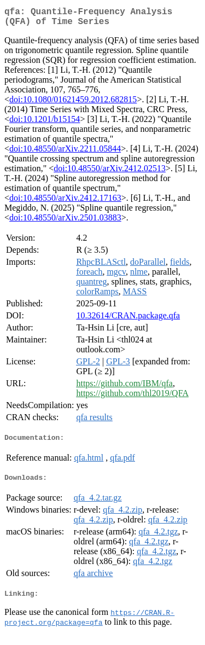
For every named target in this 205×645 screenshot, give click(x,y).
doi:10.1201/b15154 (44, 123)
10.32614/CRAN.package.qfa (128, 319)
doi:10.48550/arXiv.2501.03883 (65, 221)
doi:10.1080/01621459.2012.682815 (73, 103)
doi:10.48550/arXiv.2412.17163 (65, 202)
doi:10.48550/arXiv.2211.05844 (65, 153)
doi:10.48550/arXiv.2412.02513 (110, 172)
